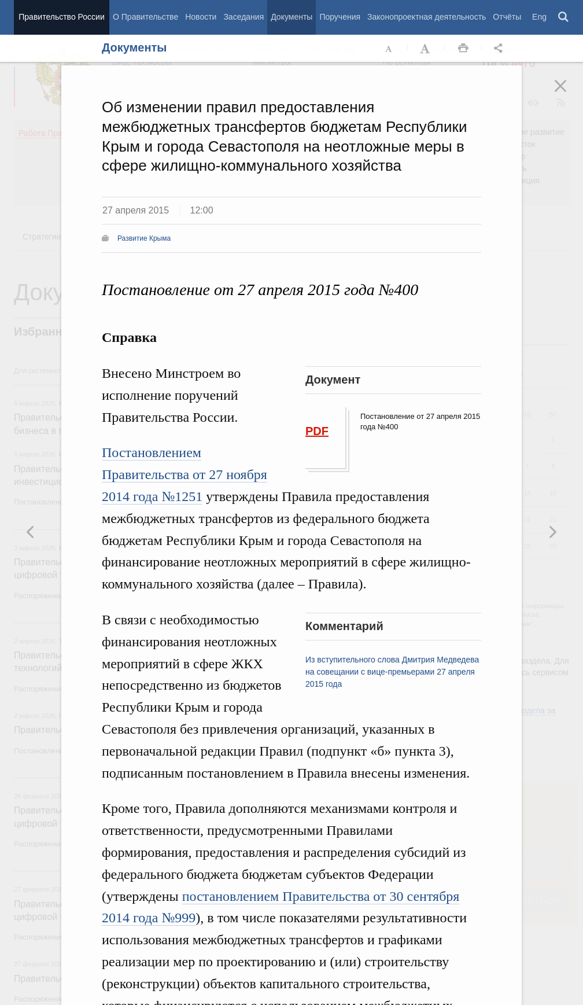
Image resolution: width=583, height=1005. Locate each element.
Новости (200, 16)
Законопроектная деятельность (426, 16)
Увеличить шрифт (426, 48)
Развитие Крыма (144, 238)
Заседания (243, 16)
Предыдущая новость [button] (552, 531)
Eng (539, 16)
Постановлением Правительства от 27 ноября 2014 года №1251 (184, 474)
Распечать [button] (463, 48)
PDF (317, 431)
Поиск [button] (564, 17)
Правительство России (61, 16)
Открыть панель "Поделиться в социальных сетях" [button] (500, 48)
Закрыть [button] (568, 94)
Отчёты (507, 16)
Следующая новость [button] (30, 531)
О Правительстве (145, 16)
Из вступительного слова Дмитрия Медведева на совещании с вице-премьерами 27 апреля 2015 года (392, 672)
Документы (291, 16)
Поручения (339, 16)
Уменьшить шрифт (389, 48)
